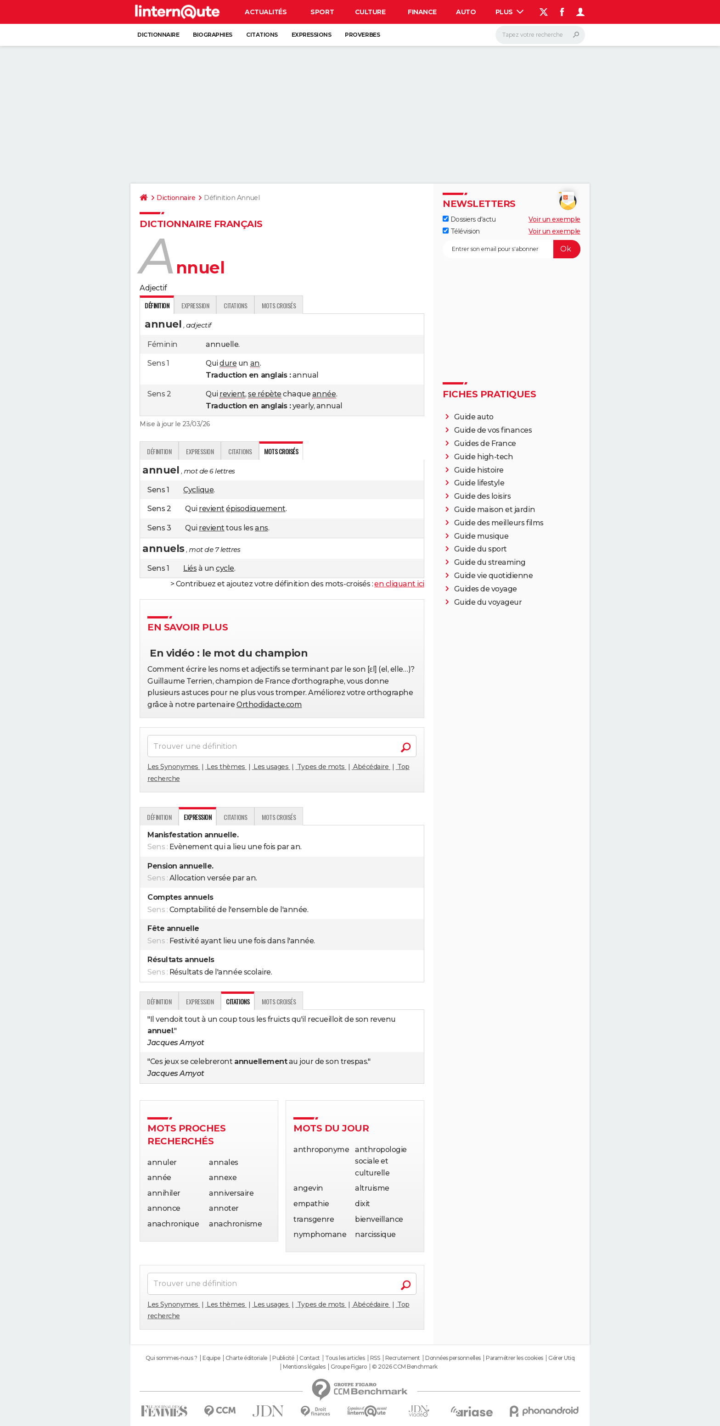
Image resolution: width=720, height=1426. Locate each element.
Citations (262, 34)
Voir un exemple (554, 219)
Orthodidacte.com (269, 704)
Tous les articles (345, 1358)
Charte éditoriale (246, 1358)
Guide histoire (479, 470)
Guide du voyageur (488, 602)
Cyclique (198, 489)
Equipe (211, 1358)
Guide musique (481, 536)
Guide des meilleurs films (499, 522)
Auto (466, 12)
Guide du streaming (490, 562)
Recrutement (402, 1358)
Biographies (212, 34)
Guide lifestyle (479, 483)
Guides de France (485, 443)
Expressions (312, 34)
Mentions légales (304, 1367)
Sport (322, 12)
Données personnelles (452, 1358)
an (255, 363)
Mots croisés (279, 305)
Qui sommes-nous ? (171, 1358)
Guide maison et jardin (494, 509)
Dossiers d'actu (469, 219)
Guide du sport (480, 549)
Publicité (283, 1358)
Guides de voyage (485, 589)
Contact (309, 1358)
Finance (422, 12)
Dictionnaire (158, 34)
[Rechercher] (540, 35)
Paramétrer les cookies (514, 1358)
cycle (225, 568)
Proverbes (362, 34)
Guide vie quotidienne (493, 575)
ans (261, 528)
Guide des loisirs (482, 496)
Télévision (461, 231)
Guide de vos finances (493, 430)
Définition (159, 451)
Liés (190, 568)
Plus (509, 12)
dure (227, 363)
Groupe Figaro (349, 1367)
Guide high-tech (483, 456)
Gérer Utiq (561, 1358)
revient (232, 394)
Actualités (266, 12)
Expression (195, 305)
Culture (370, 12)
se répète (264, 394)
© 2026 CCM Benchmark (404, 1367)
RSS (375, 1358)
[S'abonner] (511, 249)
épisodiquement (255, 508)
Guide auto (474, 416)
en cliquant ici (399, 583)
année (324, 394)
